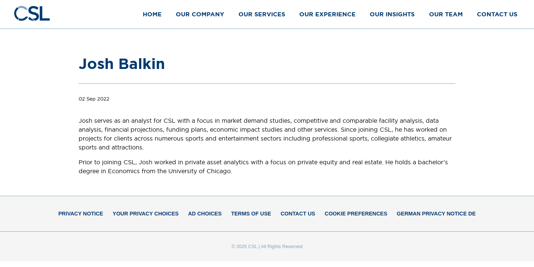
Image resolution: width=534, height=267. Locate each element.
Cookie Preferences (356, 214)
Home (152, 14)
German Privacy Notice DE (436, 214)
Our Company (200, 14)
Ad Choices (204, 214)
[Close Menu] (520, 14)
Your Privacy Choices (146, 214)
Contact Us (497, 14)
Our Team (446, 14)
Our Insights (392, 14)
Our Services (261, 14)
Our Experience (327, 14)
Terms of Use (251, 214)
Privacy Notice (80, 214)
